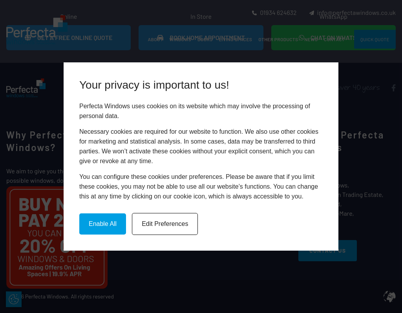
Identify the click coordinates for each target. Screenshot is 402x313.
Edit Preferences (165, 223)
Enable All (103, 223)
